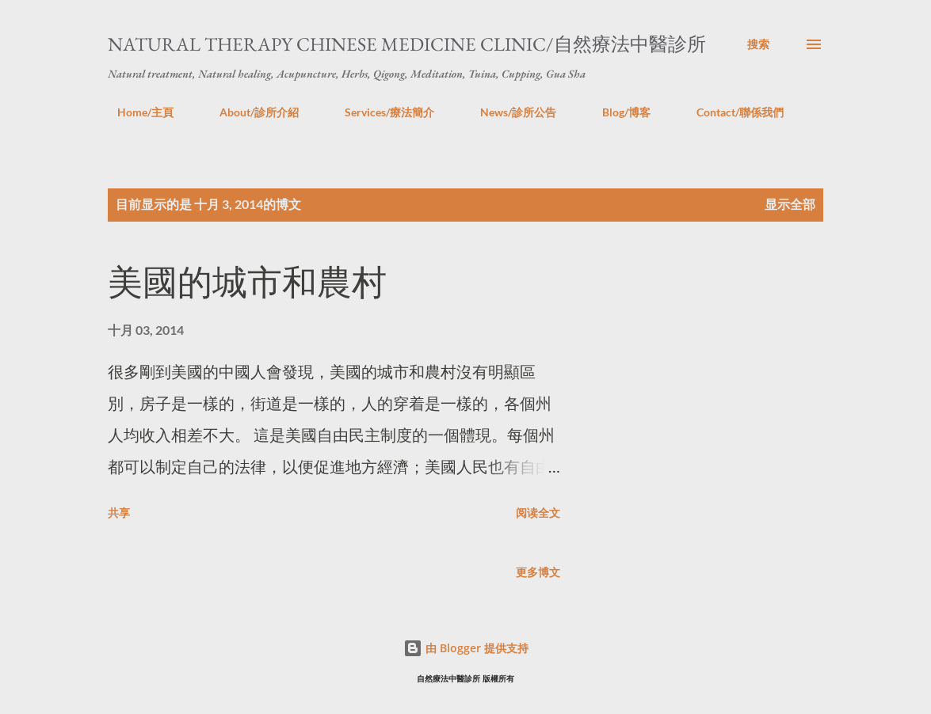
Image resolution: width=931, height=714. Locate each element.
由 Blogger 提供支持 (465, 647)
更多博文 (538, 572)
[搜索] (758, 44)
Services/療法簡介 (380, 112)
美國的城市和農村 (247, 282)
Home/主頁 (136, 112)
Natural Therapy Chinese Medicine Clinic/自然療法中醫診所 (407, 44)
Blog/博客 (617, 112)
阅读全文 (538, 512)
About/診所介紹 (249, 112)
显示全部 (790, 203)
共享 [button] (119, 512)
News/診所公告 (509, 112)
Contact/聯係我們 (730, 112)
